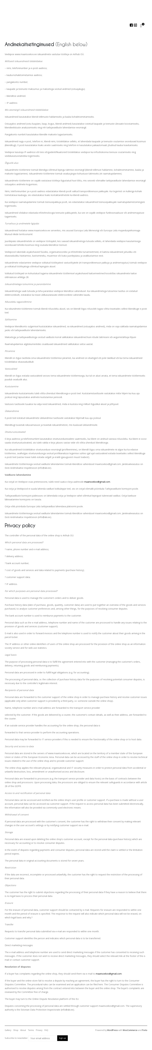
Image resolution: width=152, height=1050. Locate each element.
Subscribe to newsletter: (31, 1038)
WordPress (112, 1030)
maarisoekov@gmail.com (97, 481)
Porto (144, 1030)
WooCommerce (130, 1030)
